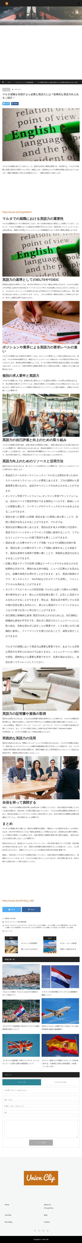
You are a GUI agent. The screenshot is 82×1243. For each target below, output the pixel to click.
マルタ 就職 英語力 (62, 925)
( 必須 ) (8, 1099)
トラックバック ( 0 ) (60, 1082)
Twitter (34, 1230)
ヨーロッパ (13, 922)
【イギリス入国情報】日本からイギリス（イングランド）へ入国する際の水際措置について (20, 1061)
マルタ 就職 (51, 925)
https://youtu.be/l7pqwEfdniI (17, 212)
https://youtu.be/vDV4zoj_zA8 (18, 900)
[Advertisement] (41, 61)
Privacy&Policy (48, 1208)
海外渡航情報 (22, 922)
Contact (47, 1222)
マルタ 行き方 (25, 927)
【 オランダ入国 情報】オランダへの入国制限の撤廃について (59, 993)
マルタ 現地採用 (15, 927)
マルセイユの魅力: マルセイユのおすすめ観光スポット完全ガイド (20, 993)
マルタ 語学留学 (36, 927)
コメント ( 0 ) (22, 1082)
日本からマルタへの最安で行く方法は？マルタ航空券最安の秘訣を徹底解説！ (60, 1027)
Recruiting (8, 1222)
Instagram (39, 1230)
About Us (47, 1205)
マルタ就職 (45, 927)
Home (7, 1205)
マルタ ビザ (32, 925)
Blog (45, 1215)
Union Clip (45, 1239)
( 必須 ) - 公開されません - (14, 1106)
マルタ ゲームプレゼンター (18, 925)
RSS (47, 1230)
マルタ (6, 89)
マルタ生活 (53, 927)
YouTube (8, 1215)
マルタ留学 (61, 927)
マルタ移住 (69, 927)
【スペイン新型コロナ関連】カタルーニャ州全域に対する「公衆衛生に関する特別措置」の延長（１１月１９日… (60, 1063)
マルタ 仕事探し (41, 925)
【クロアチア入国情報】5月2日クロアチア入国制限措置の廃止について (20, 1027)
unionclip (12, 918)
